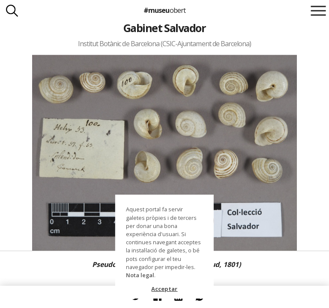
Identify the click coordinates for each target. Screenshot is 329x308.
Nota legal (140, 275)
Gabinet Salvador (164, 28)
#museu (164, 10)
